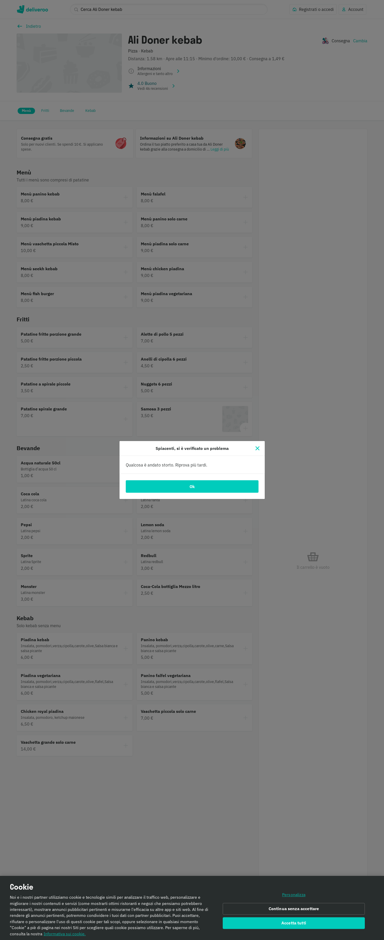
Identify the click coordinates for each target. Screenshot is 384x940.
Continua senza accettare (294, 909)
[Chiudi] (257, 448)
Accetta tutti (293, 924)
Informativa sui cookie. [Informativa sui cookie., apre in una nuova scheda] (65, 934)
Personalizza (293, 895)
